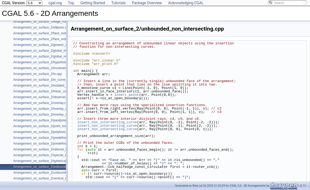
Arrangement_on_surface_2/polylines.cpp (42, 132)
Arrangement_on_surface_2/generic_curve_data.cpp (50, 45)
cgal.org (55, 3)
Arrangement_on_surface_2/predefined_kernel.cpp (49, 138)
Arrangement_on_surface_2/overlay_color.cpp (45, 109)
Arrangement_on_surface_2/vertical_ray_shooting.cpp (51, 178)
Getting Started (92, 3)
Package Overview (147, 3)
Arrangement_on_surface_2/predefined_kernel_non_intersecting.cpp (61, 143)
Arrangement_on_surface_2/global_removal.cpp (47, 56)
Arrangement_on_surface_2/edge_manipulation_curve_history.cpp (59, 21)
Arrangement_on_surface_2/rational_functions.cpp (48, 149)
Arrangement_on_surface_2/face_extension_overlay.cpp (52, 39)
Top (71, 3)
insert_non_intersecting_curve (107, 122)
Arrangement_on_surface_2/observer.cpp (42, 97)
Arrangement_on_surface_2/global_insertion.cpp (47, 51)
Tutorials (118, 3)
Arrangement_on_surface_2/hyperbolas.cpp (44, 62)
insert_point (126, 94)
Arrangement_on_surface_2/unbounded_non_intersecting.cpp (56, 167)
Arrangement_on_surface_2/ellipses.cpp (41, 27)
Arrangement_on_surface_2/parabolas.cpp (43, 120)
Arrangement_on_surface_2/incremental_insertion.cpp (51, 68)
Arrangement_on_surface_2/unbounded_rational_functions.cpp (57, 172)
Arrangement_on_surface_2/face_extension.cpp (47, 33)
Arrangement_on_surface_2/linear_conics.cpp (45, 91)
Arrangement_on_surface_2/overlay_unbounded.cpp (50, 114)
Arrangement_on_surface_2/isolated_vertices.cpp (48, 85)
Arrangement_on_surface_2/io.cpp (37, 74)
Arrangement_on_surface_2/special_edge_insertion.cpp (52, 155)
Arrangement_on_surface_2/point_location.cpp (46, 126)
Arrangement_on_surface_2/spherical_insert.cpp (47, 161)
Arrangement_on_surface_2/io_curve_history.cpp (47, 80)
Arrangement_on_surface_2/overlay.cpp (41, 103)
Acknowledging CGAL (186, 3)
